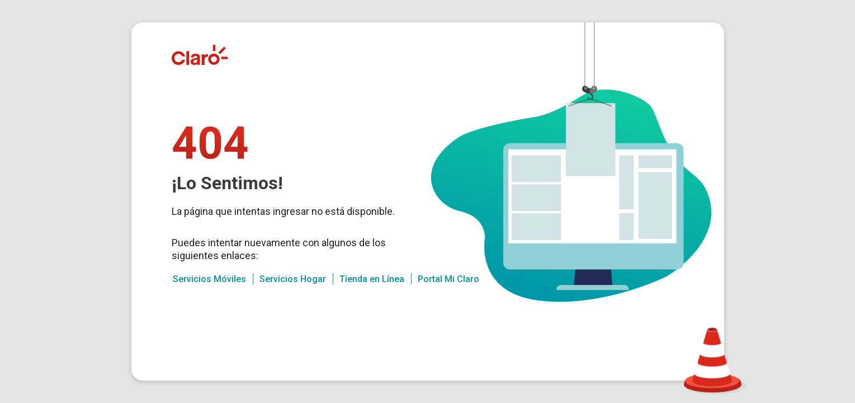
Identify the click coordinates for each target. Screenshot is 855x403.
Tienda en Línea (371, 279)
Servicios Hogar (292, 279)
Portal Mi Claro (448, 279)
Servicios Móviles (209, 279)
